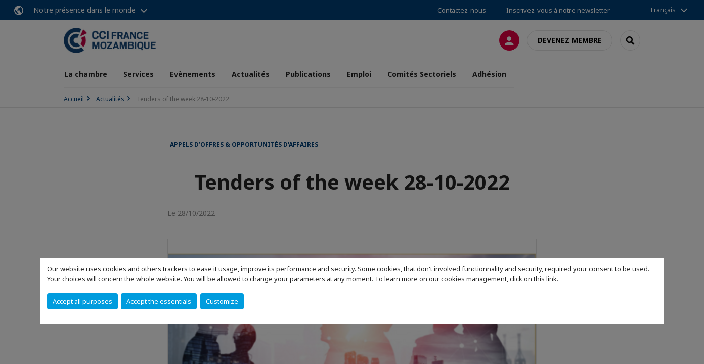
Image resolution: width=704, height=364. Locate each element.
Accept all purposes (82, 301)
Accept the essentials (158, 301)
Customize (222, 301)
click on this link (533, 278)
